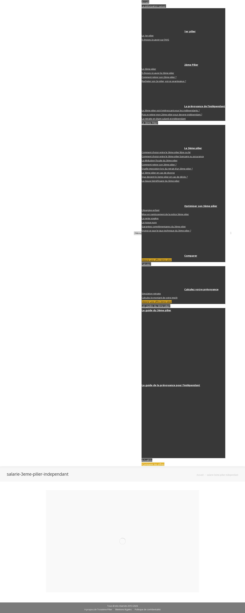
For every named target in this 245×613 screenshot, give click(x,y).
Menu (137, 233)
